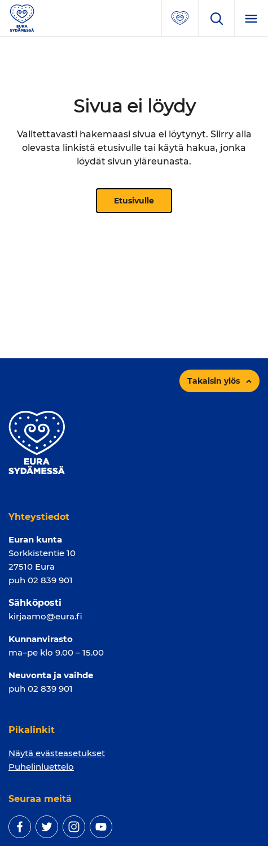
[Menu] (251, 18)
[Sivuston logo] (22, 17)
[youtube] (101, 826)
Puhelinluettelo (41, 766)
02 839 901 (50, 580)
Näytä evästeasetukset (56, 753)
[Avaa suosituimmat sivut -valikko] (180, 18)
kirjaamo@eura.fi (45, 616)
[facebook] (19, 826)
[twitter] (47, 826)
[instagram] (74, 826)
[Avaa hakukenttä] (216, 18)
